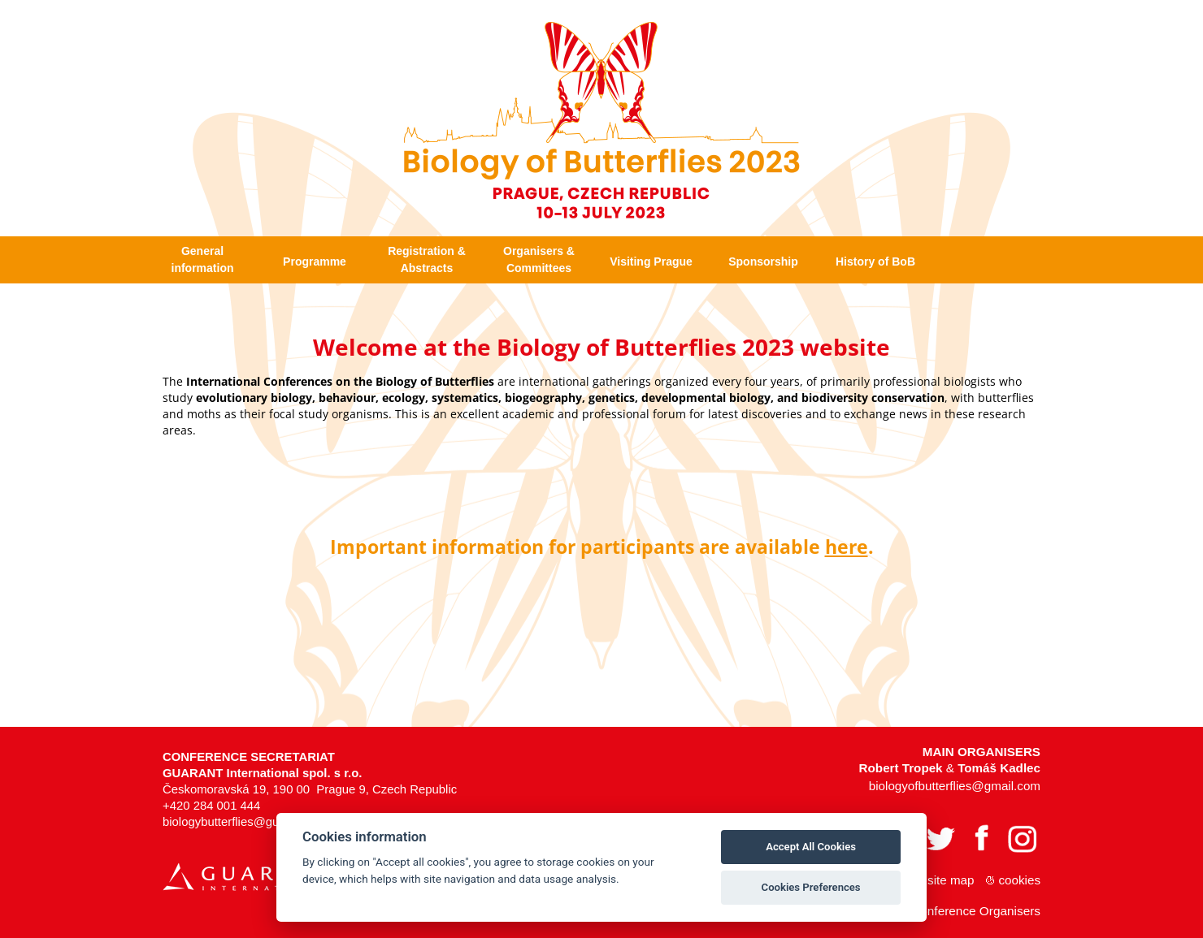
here (846, 544)
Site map (950, 878)
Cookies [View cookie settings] (1020, 878)
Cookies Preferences (811, 887)
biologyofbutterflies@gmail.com (954, 784)
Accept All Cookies (811, 847)
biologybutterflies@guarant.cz (242, 820)
